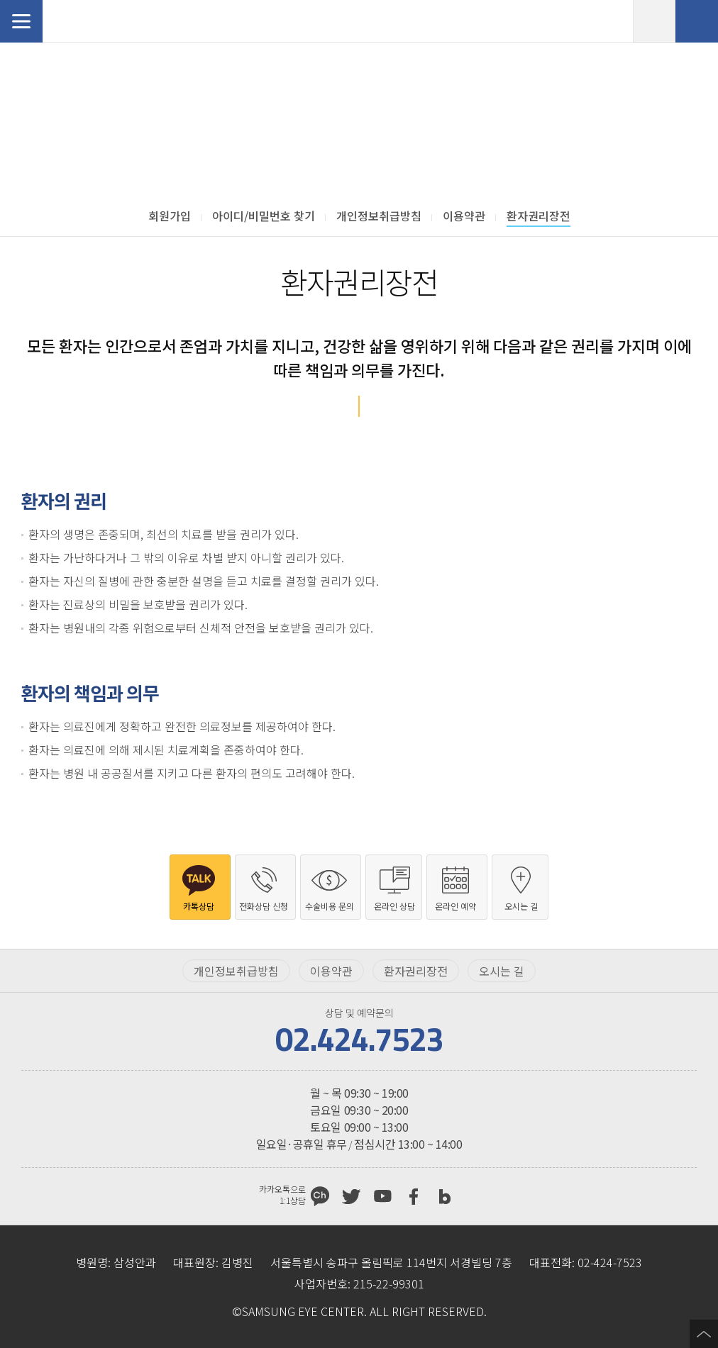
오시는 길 (501, 970)
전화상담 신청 (696, 21)
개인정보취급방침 (236, 970)
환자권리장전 (416, 970)
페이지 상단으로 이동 (704, 1334)
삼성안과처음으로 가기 (96, 21)
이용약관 (331, 970)
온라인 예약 (654, 21)
